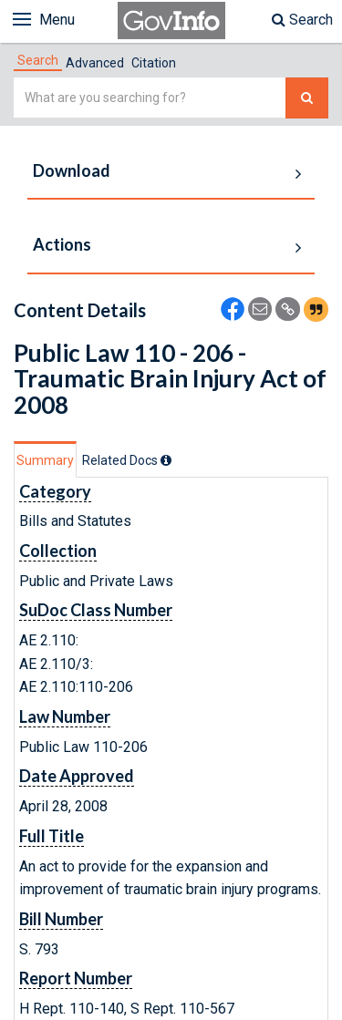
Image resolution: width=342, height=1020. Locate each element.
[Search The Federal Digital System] (306, 97)
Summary (45, 460)
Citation (153, 63)
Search (302, 19)
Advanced (95, 63)
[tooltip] (166, 460)
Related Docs (126, 460)
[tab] (38, 60)
